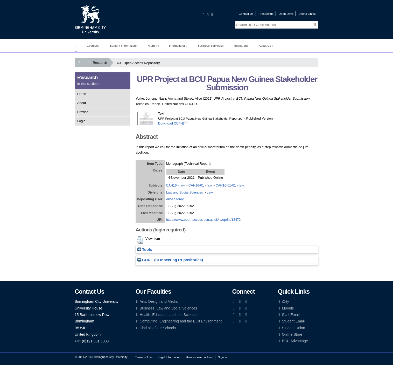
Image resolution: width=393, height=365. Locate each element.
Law (210, 192)
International (178, 45)
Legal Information (169, 357)
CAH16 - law (175, 185)
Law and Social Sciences (184, 192)
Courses (93, 45)
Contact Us (246, 13)
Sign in (222, 357)
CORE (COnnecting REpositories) (170, 260)
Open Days (285, 13)
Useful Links (307, 13)
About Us (266, 45)
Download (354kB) (171, 123)
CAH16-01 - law (200, 185)
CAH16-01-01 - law (230, 185)
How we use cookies (199, 357)
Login (81, 121)
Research (241, 45)
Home (81, 94)
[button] (140, 240)
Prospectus (265, 13)
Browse (82, 112)
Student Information (124, 45)
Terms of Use (143, 357)
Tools (144, 249)
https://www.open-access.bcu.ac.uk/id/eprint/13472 (203, 220)
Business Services (211, 45)
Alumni (153, 45)
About (81, 103)
